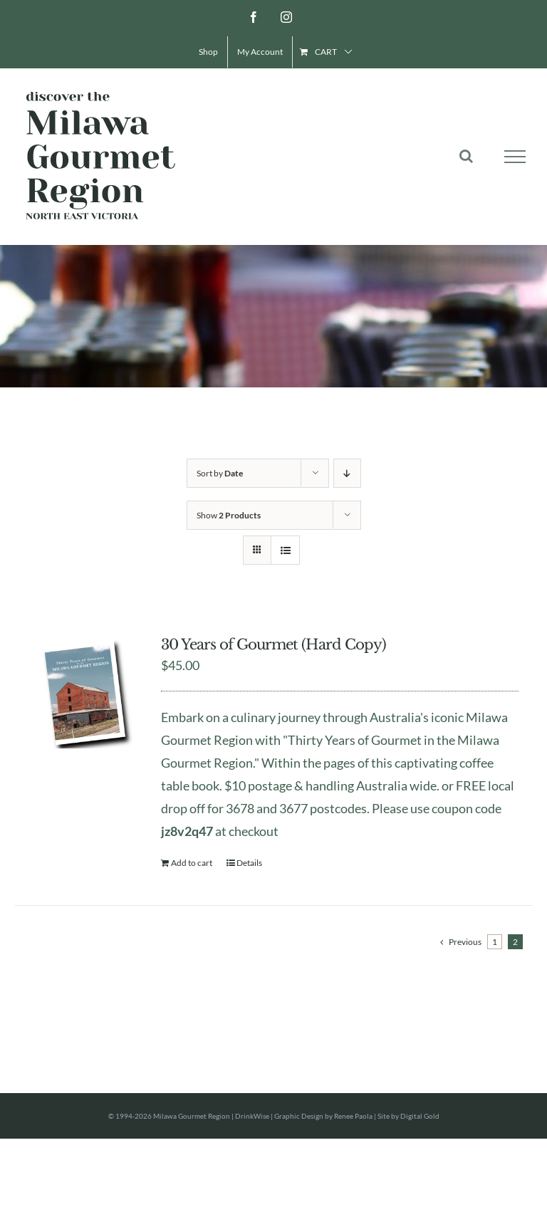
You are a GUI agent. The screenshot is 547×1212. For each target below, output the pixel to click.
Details (249, 862)
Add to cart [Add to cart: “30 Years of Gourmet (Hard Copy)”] (191, 862)
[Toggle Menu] (515, 156)
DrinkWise (252, 1116)
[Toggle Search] (466, 156)
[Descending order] (347, 473)
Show (229, 515)
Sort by (220, 473)
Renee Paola (353, 1116)
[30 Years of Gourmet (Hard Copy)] (84, 692)
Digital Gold (419, 1116)
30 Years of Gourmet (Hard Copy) (273, 644)
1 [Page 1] (494, 941)
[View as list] (285, 550)
